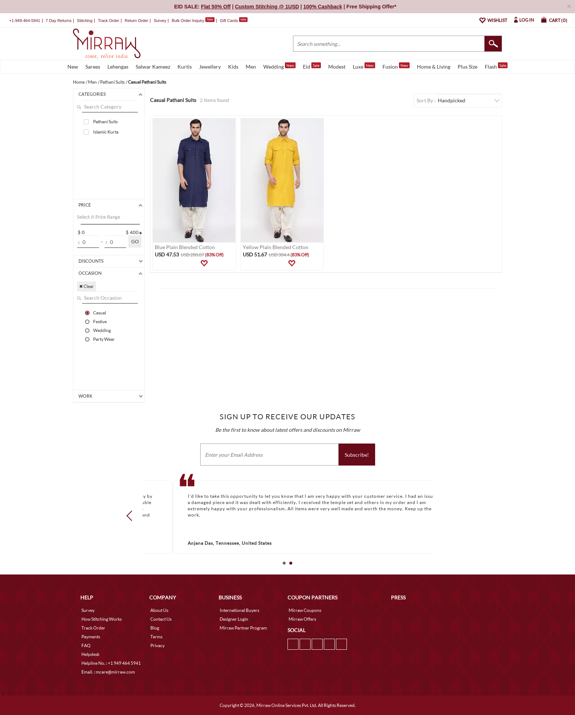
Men (251, 66)
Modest (336, 66)
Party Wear (104, 339)
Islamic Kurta (105, 132)
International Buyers (239, 610)
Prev (132, 515)
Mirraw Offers (302, 619)
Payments (90, 636)
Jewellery (210, 66)
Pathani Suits (105, 121)
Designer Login (234, 619)
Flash (496, 66)
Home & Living (433, 66)
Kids (233, 66)
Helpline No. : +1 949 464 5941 (111, 663)
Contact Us (161, 619)
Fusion (396, 66)
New (72, 66)
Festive (100, 321)
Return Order (136, 20)
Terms (156, 636)
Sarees (92, 66)
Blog (154, 628)
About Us (159, 610)
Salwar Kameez (153, 66)
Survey (160, 20)
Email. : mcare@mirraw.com (108, 672)
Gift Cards (234, 20)
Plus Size (467, 66)
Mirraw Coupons (305, 610)
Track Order (108, 20)
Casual (99, 312)
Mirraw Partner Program (243, 628)
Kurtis (184, 66)
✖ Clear (86, 286)
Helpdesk (90, 654)
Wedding (279, 66)
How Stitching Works (101, 619)
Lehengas (117, 66)
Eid (312, 66)
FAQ (86, 645)
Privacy (157, 645)
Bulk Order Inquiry (188, 20)
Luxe (364, 66)
